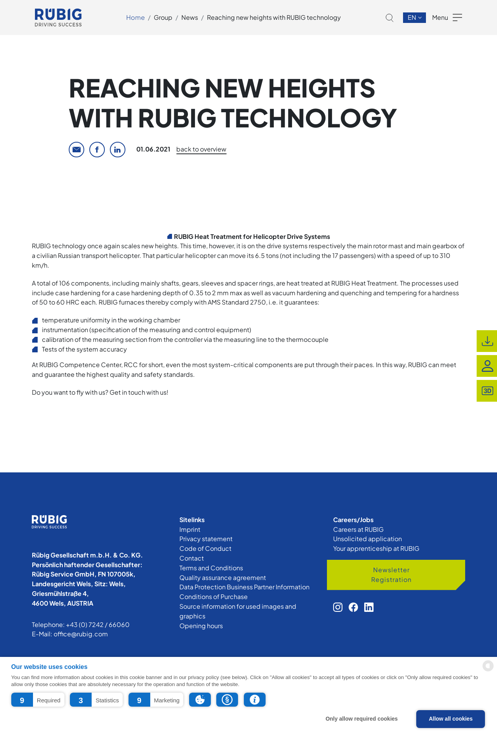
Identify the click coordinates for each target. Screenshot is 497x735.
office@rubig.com (81, 634)
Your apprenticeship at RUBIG (376, 548)
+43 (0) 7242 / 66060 (98, 624)
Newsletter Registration (391, 574)
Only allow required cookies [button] (361, 719)
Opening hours (201, 626)
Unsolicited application (367, 539)
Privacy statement (206, 539)
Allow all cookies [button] (451, 719)
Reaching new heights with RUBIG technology (274, 17)
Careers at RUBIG (358, 529)
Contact (191, 558)
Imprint (189, 529)
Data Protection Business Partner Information (244, 587)
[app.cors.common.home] (58, 17)
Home (135, 17)
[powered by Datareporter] (488, 671)
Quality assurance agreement (222, 577)
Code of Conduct (205, 548)
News (189, 17)
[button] (37, 700)
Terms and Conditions (211, 568)
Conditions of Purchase (213, 596)
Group (163, 17)
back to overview (201, 149)
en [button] (412, 17)
